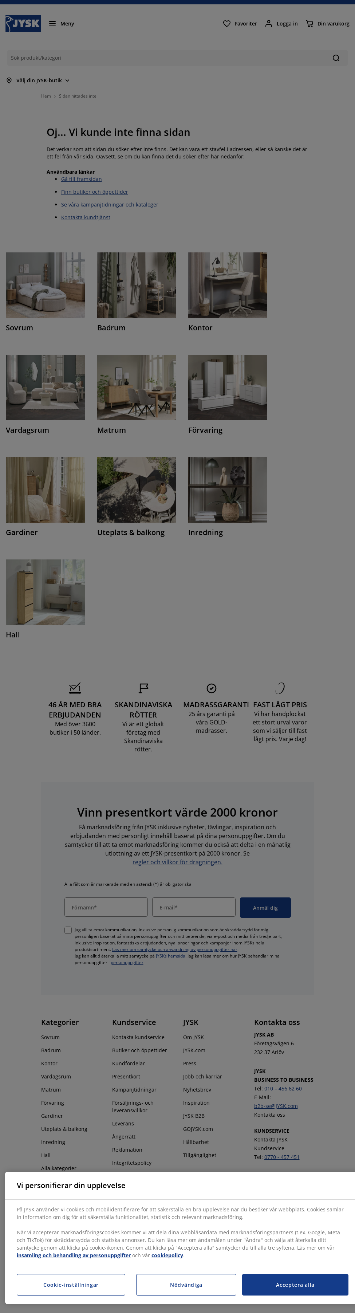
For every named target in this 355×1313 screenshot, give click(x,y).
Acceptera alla (295, 1284)
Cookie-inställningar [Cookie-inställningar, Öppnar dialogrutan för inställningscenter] (71, 1284)
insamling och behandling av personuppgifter (74, 1255)
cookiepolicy (167, 1255)
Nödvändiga (186, 1284)
